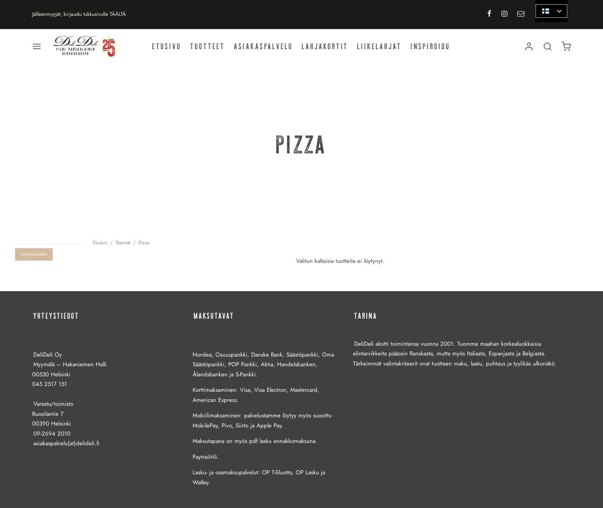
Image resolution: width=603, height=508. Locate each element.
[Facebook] (489, 14)
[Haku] (547, 46)
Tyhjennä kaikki (34, 254)
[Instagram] (504, 14)
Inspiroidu (430, 46)
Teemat (122, 242)
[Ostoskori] (566, 46)
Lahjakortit (325, 46)
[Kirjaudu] (529, 46)
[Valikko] (36, 46)
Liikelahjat (379, 46)
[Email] (520, 14)
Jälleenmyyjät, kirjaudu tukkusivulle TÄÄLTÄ (79, 14)
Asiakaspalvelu (263, 46)
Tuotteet (207, 46)
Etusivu (166, 46)
